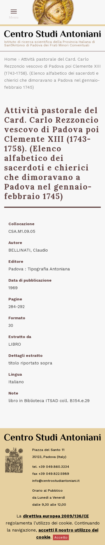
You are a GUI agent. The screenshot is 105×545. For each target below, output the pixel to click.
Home (10, 59)
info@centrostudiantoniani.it (56, 481)
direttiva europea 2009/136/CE (56, 516)
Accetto (60, 537)
